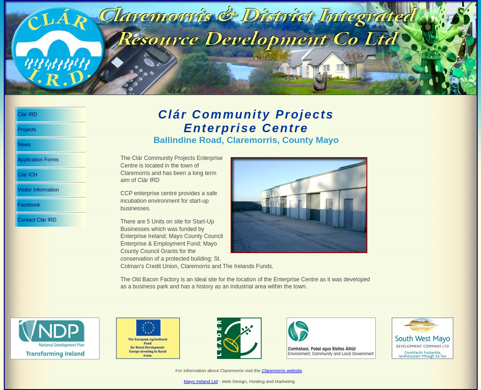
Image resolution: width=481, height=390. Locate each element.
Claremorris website (282, 370)
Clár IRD (28, 114)
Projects (27, 129)
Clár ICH (28, 174)
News (24, 144)
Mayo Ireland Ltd (200, 381)
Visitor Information (38, 189)
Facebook (29, 204)
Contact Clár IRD (37, 220)
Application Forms (38, 159)
